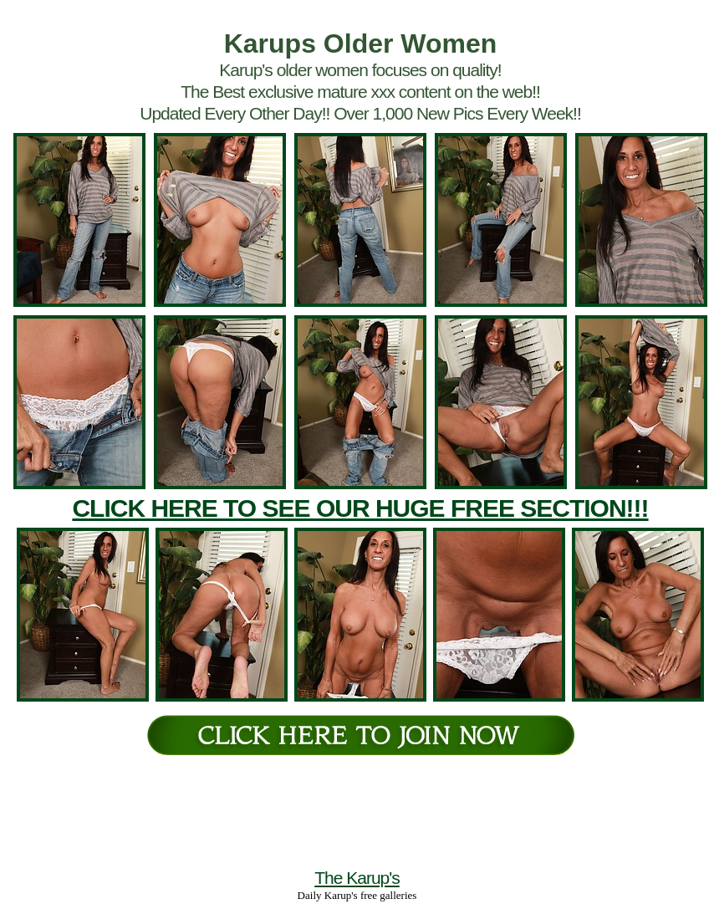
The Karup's (357, 877)
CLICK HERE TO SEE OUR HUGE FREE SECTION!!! (360, 508)
